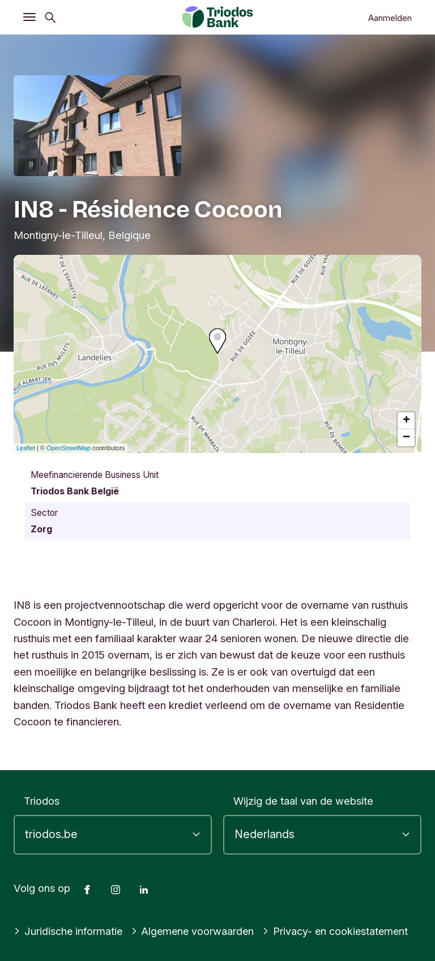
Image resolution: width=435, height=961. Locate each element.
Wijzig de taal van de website (303, 801)
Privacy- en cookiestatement (340, 931)
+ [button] (406, 420)
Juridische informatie (69, 931)
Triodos (41, 801)
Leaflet (25, 448)
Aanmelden (390, 17)
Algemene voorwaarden (195, 931)
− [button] (406, 437)
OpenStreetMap (68, 448)
